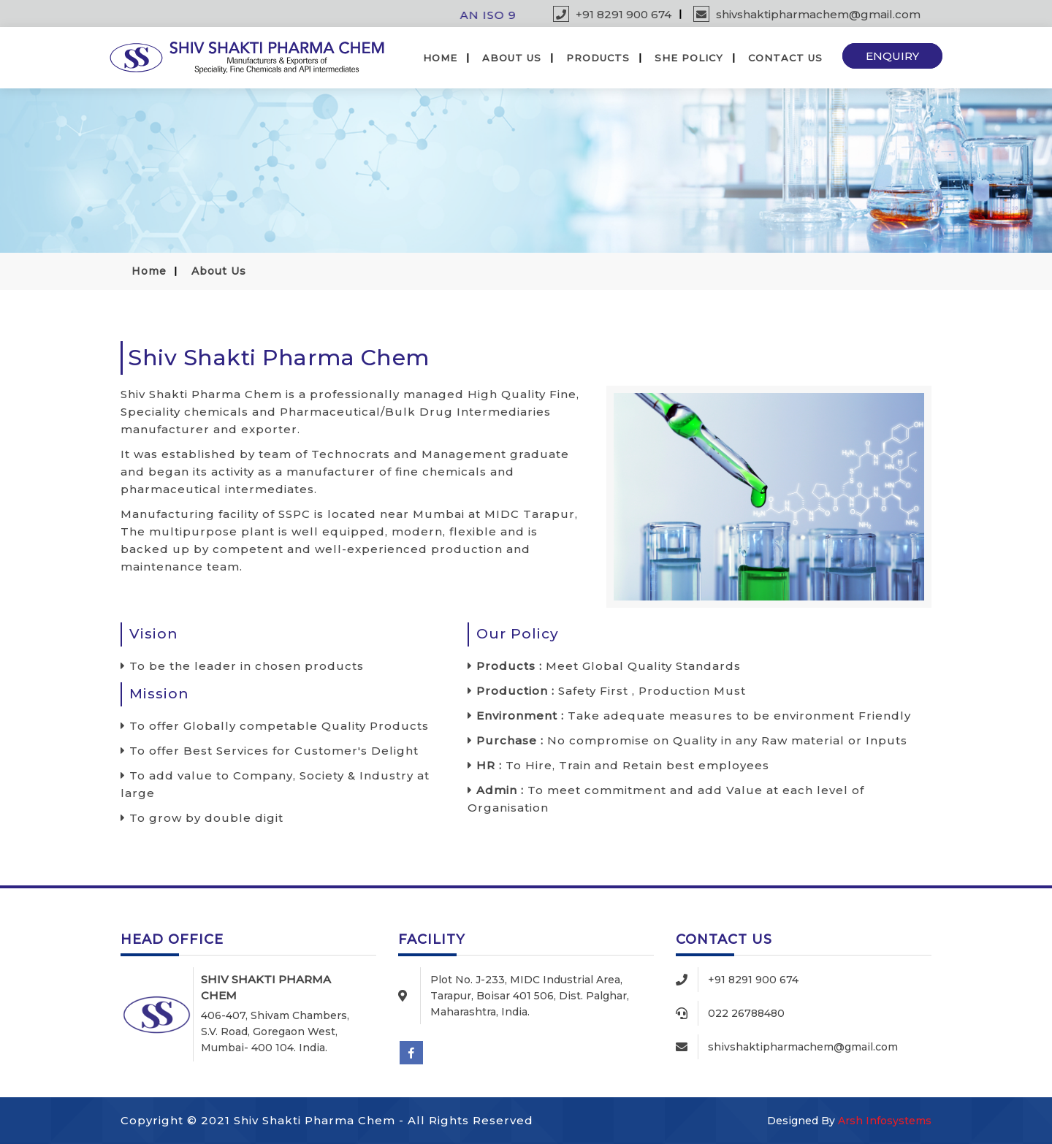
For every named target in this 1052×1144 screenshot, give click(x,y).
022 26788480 (746, 1013)
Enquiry (892, 56)
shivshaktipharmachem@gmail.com (806, 14)
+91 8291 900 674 (612, 14)
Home (440, 58)
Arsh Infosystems (884, 1120)
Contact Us (785, 58)
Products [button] (598, 58)
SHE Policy (689, 58)
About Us (511, 58)
